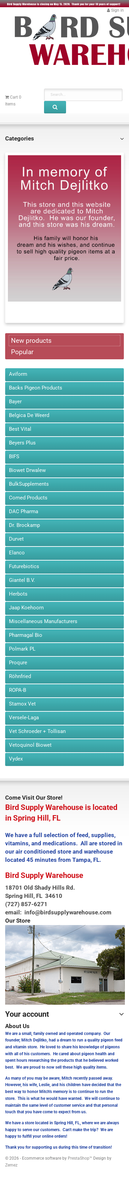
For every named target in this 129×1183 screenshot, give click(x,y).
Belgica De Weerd (29, 415)
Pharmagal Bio (25, 635)
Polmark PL (22, 649)
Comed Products (28, 498)
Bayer (15, 401)
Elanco (17, 553)
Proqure (18, 663)
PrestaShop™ (80, 1158)
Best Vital (20, 429)
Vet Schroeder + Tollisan (37, 731)
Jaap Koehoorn (26, 608)
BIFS (14, 456)
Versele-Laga (24, 717)
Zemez (11, 1165)
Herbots (18, 594)
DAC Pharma (23, 511)
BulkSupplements (29, 484)
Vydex (16, 759)
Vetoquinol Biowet (30, 745)
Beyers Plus (22, 443)
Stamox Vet (22, 704)
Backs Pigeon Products (35, 388)
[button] (115, 10)
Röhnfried (20, 676)
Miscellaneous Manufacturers (43, 621)
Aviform (18, 374)
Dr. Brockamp (24, 525)
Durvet (16, 539)
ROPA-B (17, 690)
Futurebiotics (24, 566)
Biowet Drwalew (27, 470)
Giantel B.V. (22, 580)
